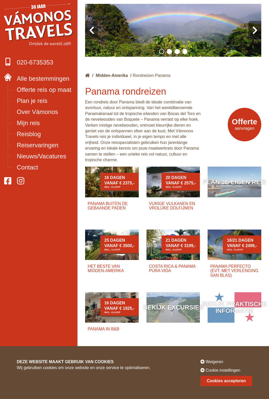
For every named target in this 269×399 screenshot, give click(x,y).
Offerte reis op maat (44, 89)
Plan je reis (32, 100)
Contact (27, 167)
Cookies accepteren (226, 381)
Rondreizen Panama (151, 75)
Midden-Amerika (112, 75)
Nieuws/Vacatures (41, 156)
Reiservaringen (37, 145)
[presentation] (91, 30)
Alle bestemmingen (43, 78)
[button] (161, 51)
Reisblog (29, 134)
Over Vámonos (37, 111)
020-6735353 (28, 62)
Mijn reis (28, 122)
